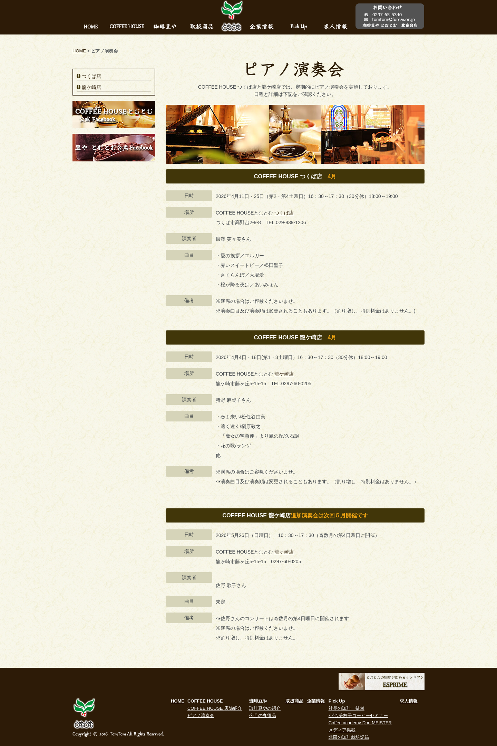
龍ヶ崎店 (284, 552)
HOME (79, 50)
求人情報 (409, 701)
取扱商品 (294, 701)
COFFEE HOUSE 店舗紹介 (214, 708)
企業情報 (316, 701)
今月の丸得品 (262, 715)
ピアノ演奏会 (200, 715)
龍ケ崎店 (284, 374)
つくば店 (284, 213)
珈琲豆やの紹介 (265, 708)
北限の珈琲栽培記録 (349, 737)
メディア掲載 (342, 730)
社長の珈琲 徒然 (346, 708)
